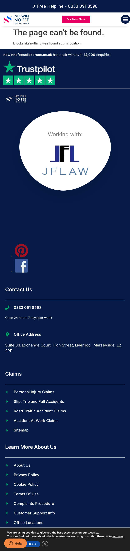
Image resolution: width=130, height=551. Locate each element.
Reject (32, 544)
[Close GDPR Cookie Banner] (45, 544)
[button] (125, 19)
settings (117, 536)
